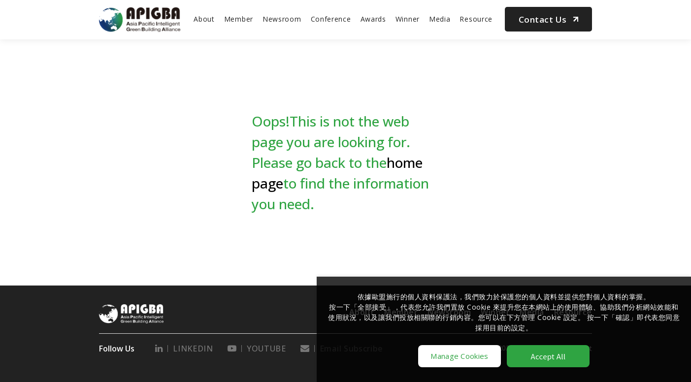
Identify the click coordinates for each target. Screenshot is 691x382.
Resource (476, 19)
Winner (407, 19)
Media (440, 19)
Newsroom (282, 19)
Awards (373, 19)
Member (238, 19)
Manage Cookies (459, 356)
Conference (331, 19)
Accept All (548, 356)
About (204, 19)
